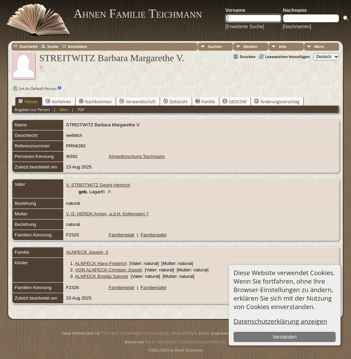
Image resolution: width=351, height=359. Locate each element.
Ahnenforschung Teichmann (137, 156)
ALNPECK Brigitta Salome (101, 276)
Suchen (215, 46)
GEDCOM (234, 101)
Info (282, 46)
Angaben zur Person (32, 109)
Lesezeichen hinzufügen (287, 56)
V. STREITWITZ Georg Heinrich (98, 184)
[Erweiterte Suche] (244, 26)
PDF (81, 109)
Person (28, 101)
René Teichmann (161, 341)
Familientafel (153, 234)
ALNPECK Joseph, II (87, 252)
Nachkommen (95, 101)
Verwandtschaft (137, 101)
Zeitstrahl (175, 101)
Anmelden (77, 46)
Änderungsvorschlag (276, 101)
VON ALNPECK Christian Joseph (108, 269)
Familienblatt (121, 234)
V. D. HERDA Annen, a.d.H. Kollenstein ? (107, 213)
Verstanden (285, 337)
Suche (53, 46)
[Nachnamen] (297, 26)
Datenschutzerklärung (203, 341)
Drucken (248, 56)
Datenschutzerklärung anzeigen (280, 321)
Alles (64, 109)
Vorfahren (58, 101)
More (319, 46)
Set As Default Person (34, 88)
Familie (205, 101)
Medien (250, 46)
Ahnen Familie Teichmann (138, 13)
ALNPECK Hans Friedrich (101, 263)
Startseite (28, 46)
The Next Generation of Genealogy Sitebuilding (147, 333)
